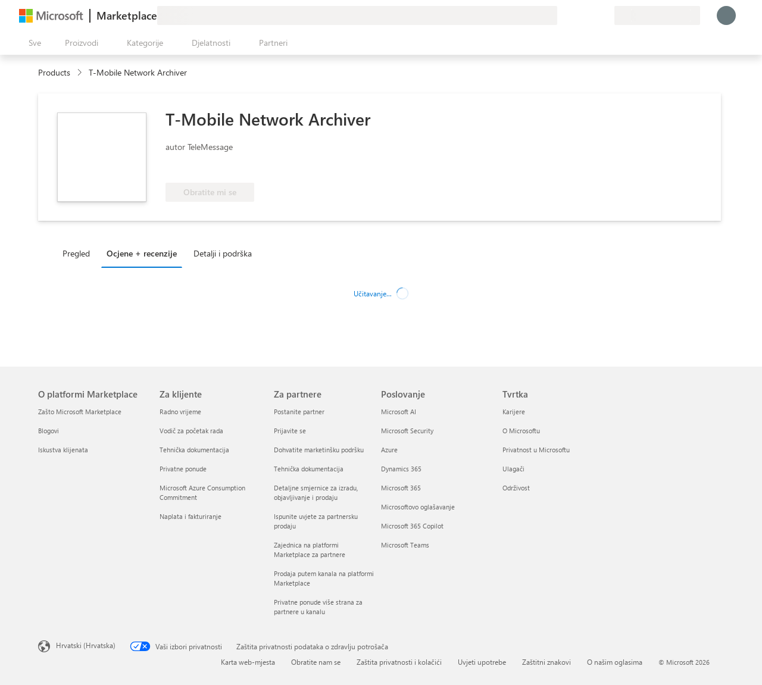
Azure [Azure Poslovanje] (389, 449)
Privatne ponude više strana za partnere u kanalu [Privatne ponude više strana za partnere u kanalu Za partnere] (318, 607)
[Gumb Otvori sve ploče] (32, 43)
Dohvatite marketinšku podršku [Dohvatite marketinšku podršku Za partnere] (319, 449)
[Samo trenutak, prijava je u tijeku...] (726, 15)
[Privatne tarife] (605, 15)
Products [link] (54, 72)
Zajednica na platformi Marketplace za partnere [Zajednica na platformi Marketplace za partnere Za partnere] (309, 549)
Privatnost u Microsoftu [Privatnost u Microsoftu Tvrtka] (536, 449)
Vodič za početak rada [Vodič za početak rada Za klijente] (191, 430)
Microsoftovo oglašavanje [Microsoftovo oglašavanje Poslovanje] (418, 506)
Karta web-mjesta (248, 662)
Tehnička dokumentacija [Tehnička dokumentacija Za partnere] (308, 468)
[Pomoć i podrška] (576, 15)
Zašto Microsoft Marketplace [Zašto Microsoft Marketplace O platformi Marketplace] (79, 411)
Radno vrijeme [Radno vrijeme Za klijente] (180, 411)
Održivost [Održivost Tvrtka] (516, 487)
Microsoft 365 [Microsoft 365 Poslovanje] (401, 487)
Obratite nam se (316, 662)
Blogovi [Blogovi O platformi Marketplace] (48, 430)
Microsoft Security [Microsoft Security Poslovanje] (407, 430)
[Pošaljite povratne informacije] (562, 15)
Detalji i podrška (222, 253)
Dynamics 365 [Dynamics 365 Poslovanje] (401, 468)
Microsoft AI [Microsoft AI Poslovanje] (398, 411)
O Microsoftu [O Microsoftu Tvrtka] (521, 430)
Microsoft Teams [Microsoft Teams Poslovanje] (405, 544)
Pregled (76, 253)
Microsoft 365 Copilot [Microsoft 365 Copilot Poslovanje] (412, 525)
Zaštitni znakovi (546, 662)
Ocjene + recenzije (142, 253)
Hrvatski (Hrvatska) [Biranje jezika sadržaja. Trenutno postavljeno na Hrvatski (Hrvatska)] (85, 645)
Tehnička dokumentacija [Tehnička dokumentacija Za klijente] (194, 449)
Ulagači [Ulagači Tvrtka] (513, 468)
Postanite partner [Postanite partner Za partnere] (299, 411)
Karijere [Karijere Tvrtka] (513, 411)
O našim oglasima (614, 662)
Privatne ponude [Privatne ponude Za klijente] (183, 468)
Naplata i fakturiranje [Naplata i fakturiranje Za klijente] (190, 516)
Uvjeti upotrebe (482, 662)
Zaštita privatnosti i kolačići (399, 662)
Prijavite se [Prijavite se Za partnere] (290, 430)
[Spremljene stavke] (590, 15)
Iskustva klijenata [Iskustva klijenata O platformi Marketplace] (63, 449)
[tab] (79, 253)
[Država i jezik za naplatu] (657, 15)
